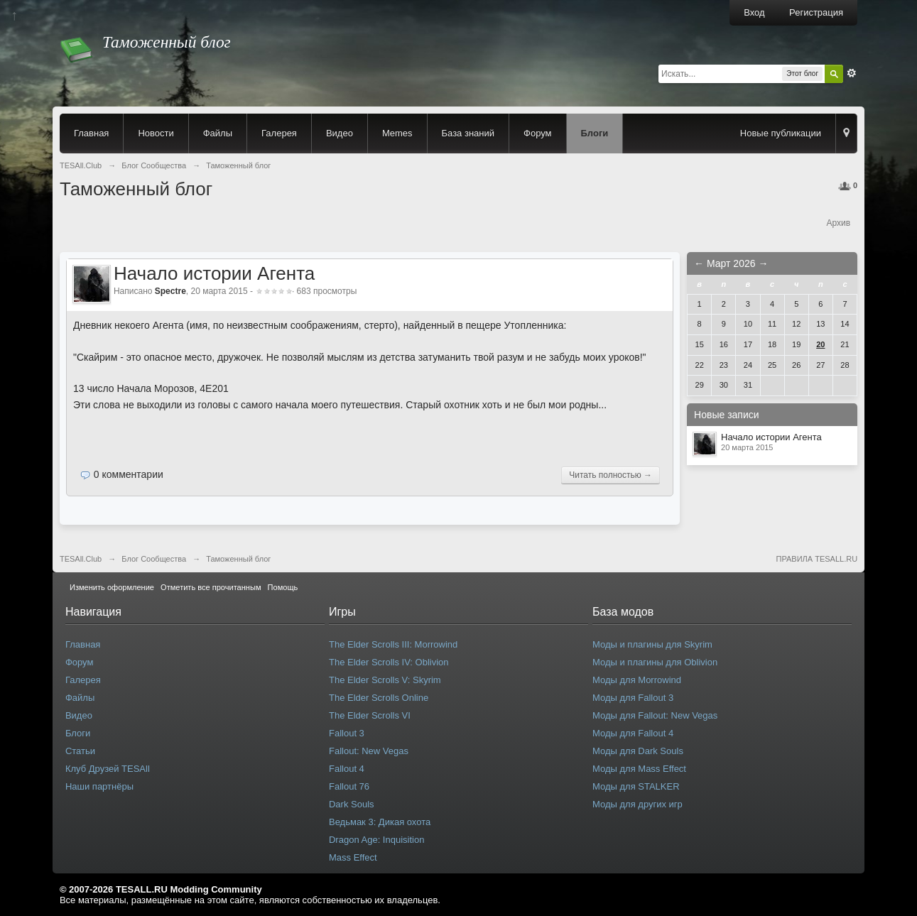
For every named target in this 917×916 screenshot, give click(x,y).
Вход (754, 12)
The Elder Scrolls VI (370, 715)
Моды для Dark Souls (637, 751)
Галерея (279, 133)
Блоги (595, 133)
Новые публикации (780, 133)
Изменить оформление (112, 587)
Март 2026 (731, 263)
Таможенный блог (238, 559)
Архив (838, 223)
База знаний (468, 133)
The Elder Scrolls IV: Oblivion (389, 662)
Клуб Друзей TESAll (107, 768)
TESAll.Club (81, 559)
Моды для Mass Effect (639, 768)
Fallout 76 (349, 786)
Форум (537, 133)
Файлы (217, 133)
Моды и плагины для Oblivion (654, 662)
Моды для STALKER (636, 786)
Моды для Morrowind (636, 680)
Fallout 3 (346, 733)
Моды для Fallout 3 (632, 697)
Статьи (80, 751)
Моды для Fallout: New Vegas (654, 715)
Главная (91, 133)
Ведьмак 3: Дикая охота (379, 822)
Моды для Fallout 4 (632, 733)
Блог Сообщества (153, 559)
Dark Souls (351, 804)
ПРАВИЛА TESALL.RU (816, 559)
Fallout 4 (346, 768)
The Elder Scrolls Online (378, 697)
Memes (397, 133)
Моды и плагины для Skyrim (652, 644)
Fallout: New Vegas (368, 751)
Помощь (283, 587)
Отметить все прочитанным (211, 587)
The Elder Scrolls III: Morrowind (393, 644)
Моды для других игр (637, 804)
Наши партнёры (99, 786)
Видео (339, 133)
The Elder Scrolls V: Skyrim (385, 680)
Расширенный (851, 73)
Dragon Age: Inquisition (376, 839)
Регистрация (816, 12)
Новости (155, 133)
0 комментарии (128, 474)
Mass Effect (353, 857)
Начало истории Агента (214, 273)
